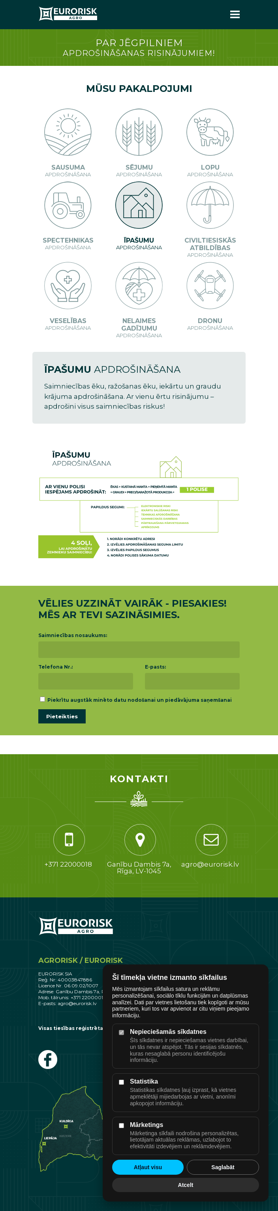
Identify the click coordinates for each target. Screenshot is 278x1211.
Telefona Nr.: (55, 667)
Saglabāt (222, 1167)
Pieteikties (62, 716)
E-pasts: (155, 667)
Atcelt (185, 1185)
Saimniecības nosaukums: (72, 635)
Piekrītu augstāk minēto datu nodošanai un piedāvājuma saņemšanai (136, 700)
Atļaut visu (148, 1167)
